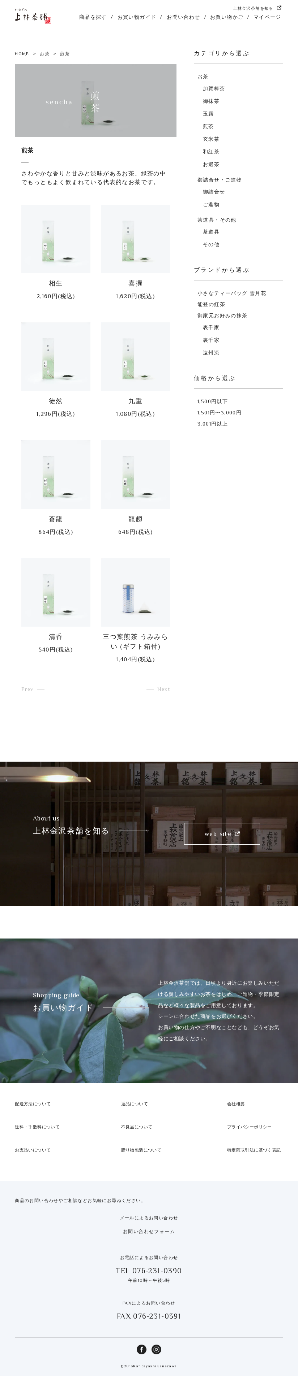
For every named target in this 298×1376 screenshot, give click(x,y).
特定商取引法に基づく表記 (254, 1150)
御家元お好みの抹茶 (222, 315)
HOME (22, 53)
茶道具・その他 (217, 220)
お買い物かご (226, 17)
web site (222, 833)
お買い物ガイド (137, 17)
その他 (211, 244)
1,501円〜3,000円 (219, 412)
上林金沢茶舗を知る (257, 8)
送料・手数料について (37, 1126)
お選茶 (211, 164)
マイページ (267, 17)
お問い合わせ (183, 17)
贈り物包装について (141, 1150)
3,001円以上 (212, 424)
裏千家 (211, 340)
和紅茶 (211, 151)
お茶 (45, 53)
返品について (134, 1103)
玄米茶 (211, 139)
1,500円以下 (212, 401)
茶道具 (211, 232)
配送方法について (33, 1103)
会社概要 (236, 1103)
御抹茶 (211, 101)
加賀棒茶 (214, 88)
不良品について (137, 1126)
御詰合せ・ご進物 (219, 180)
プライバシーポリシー (249, 1126)
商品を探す (93, 17)
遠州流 (211, 353)
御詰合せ (214, 192)
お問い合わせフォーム (149, 1231)
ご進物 (211, 204)
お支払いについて (33, 1150)
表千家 (211, 327)
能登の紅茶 (211, 304)
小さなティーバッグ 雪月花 (231, 293)
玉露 (208, 114)
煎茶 (208, 126)
